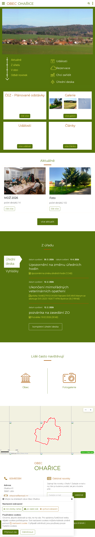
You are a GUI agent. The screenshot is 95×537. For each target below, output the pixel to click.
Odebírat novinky (61, 479)
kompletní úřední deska (45, 327)
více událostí (25, 147)
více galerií (70, 116)
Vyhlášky (12, 272)
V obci (14, 70)
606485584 (15, 479)
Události (24, 126)
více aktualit (47, 222)
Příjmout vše (10, 532)
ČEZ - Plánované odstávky (25, 96)
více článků (70, 147)
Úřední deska (10, 262)
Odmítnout (27, 532)
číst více (25, 116)
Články (70, 126)
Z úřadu (15, 65)
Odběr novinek (19, 75)
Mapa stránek (78, 524)
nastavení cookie (18, 523)
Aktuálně (16, 59)
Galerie (70, 96)
